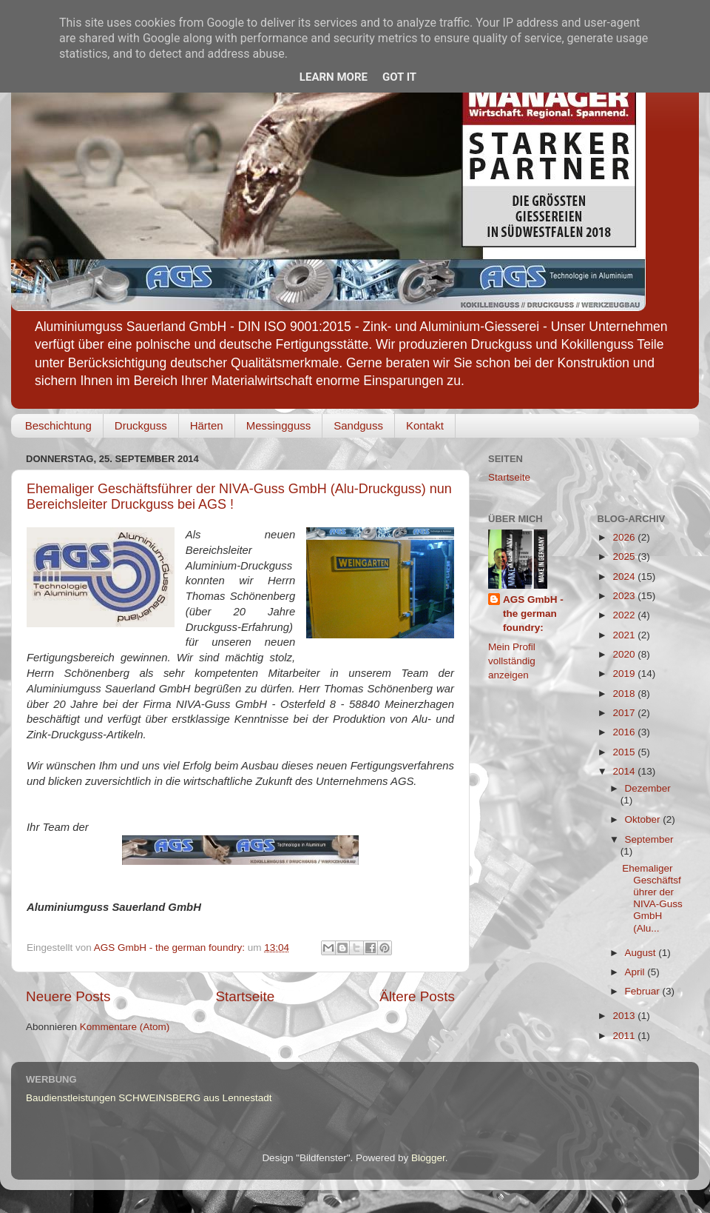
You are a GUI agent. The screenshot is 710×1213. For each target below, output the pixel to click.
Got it (399, 77)
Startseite (244, 996)
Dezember (648, 788)
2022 (625, 615)
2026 (625, 537)
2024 (625, 576)
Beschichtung (58, 425)
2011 (625, 1035)
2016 (625, 732)
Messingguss (278, 425)
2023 (625, 595)
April (636, 972)
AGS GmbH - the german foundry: (533, 613)
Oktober (644, 819)
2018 (625, 693)
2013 (625, 1015)
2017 (625, 712)
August (642, 952)
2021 (625, 635)
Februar (644, 991)
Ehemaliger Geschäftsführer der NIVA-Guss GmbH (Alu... (652, 898)
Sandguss (358, 425)
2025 (625, 556)
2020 (625, 654)
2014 (625, 771)
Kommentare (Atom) (125, 1026)
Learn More (334, 77)
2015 (625, 752)
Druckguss (141, 425)
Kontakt (425, 425)
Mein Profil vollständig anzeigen (511, 661)
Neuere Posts (68, 996)
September (649, 839)
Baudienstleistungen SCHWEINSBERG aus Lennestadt (148, 1097)
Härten (206, 425)
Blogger (428, 1157)
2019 (625, 673)
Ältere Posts (417, 996)
